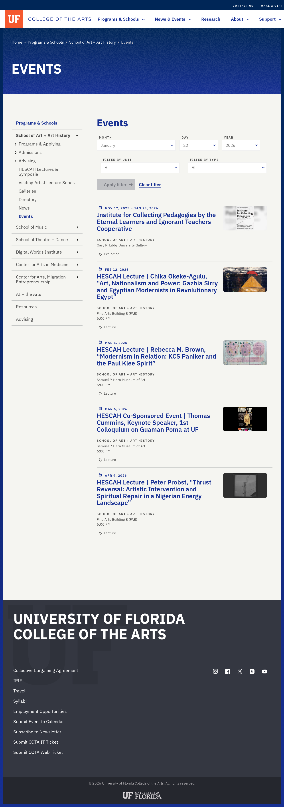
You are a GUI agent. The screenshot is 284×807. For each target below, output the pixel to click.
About (239, 19)
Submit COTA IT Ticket (35, 742)
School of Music (47, 227)
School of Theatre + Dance (47, 239)
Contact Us (243, 5)
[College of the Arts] (59, 19)
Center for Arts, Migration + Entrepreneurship (47, 279)
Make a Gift (271, 5)
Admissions (47, 152)
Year (228, 137)
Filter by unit (117, 160)
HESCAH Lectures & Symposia (38, 171)
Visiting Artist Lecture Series (47, 183)
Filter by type (204, 160)
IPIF (17, 681)
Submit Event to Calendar (38, 721)
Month (105, 137)
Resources (26, 307)
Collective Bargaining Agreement (45, 670)
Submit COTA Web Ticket (38, 752)
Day (185, 137)
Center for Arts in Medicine (47, 264)
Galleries (27, 191)
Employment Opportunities (40, 711)
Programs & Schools (120, 19)
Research (210, 19)
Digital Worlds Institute (47, 252)
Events (26, 216)
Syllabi (20, 701)
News (24, 208)
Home (17, 42)
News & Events (172, 19)
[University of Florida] (14, 19)
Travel (19, 691)
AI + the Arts (28, 294)
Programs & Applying (47, 144)
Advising (47, 161)
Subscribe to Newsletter (37, 732)
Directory (28, 199)
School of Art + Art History (92, 42)
